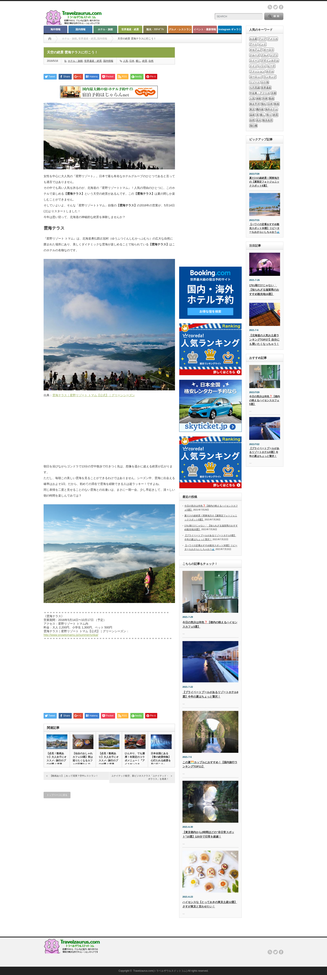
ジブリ (274, 55)
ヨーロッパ (256, 76)
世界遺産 (266, 87)
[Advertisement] (109, 433)
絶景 (144, 60)
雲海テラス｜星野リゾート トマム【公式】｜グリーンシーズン (93, 395)
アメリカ (273, 38)
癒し (138, 60)
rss (270, 7)
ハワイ (262, 65)
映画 (276, 103)
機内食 (260, 109)
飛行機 (253, 125)
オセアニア (256, 49)
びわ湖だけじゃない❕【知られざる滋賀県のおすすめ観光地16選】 (264, 290)
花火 (258, 120)
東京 (252, 109)
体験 (258, 98)
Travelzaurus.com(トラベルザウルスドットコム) (160, 970)
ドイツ (253, 65)
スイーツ (255, 60)
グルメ (265, 55)
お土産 (253, 38)
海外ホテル (271, 109)
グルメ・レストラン (180, 29)
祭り (269, 114)
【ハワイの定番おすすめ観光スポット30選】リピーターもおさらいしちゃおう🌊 (264, 228)
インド (262, 44)
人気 (125, 60)
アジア (262, 38)
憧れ (263, 103)
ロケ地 (265, 82)
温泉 (252, 114)
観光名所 (268, 120)
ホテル (270, 71)
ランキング (270, 76)
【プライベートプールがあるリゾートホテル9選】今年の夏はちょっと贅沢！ (264, 452)
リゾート (255, 82)
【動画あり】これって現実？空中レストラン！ (74, 775)
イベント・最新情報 (205, 29)
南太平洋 (255, 103)
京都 (273, 93)
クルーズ (255, 55)
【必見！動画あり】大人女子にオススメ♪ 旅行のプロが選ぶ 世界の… (57, 760)
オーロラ (269, 49)
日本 (131, 60)
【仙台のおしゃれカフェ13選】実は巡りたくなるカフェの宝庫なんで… (83, 759)
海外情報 (55, 29)
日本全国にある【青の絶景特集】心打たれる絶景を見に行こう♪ (161, 759)
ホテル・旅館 (105, 29)
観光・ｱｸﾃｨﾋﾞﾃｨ (155, 29)
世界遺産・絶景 (130, 29)
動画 (271, 98)
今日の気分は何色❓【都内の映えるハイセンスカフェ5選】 (264, 400)
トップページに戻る (57, 795)
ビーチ (271, 65)
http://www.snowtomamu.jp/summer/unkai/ (71, 635)
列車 (265, 98)
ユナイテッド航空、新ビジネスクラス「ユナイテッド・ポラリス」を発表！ (140, 777)
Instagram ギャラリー (229, 30)
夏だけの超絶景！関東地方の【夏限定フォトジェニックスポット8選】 (264, 182)
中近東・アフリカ (260, 93)
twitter (275, 7)
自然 (150, 60)
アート (253, 44)
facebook (281, 7)
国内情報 (80, 29)
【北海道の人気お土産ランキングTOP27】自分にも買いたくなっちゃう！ (264, 340)
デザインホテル (270, 60)
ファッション (257, 71)
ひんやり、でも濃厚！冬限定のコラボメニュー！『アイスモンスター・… (135, 760)
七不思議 (255, 87)
